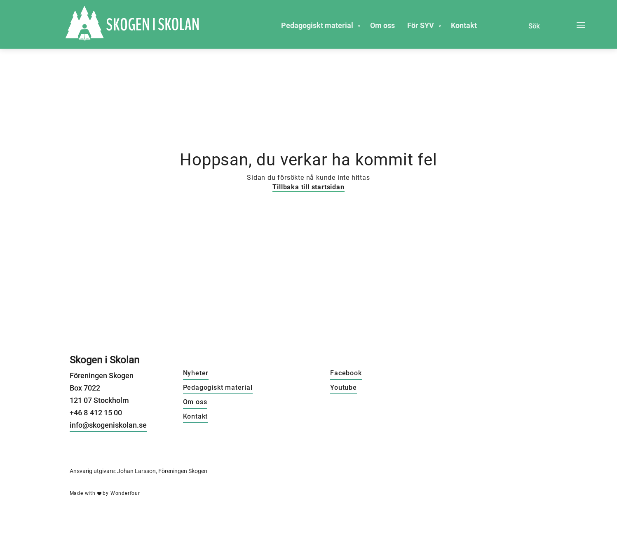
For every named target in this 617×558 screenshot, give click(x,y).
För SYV (420, 25)
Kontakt (464, 25)
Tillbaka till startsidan (308, 187)
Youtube (343, 387)
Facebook (345, 373)
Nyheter (196, 373)
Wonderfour (125, 493)
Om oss (382, 25)
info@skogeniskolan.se (108, 425)
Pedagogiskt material (317, 25)
